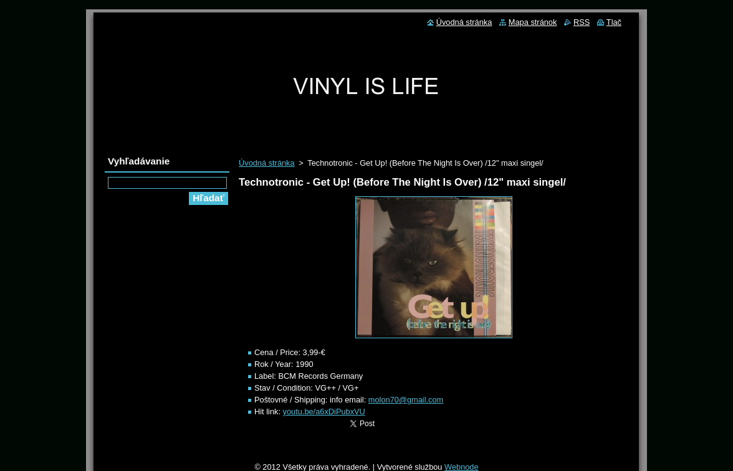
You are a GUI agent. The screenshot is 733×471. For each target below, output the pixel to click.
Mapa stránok (533, 22)
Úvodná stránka (267, 163)
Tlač (613, 22)
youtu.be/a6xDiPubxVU (324, 411)
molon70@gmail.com (405, 399)
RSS (581, 22)
